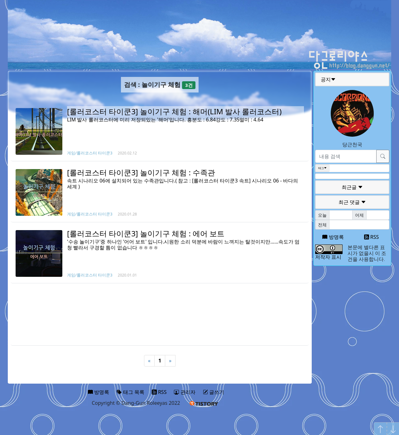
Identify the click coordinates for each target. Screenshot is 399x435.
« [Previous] (149, 360)
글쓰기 (213, 392)
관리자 (184, 392)
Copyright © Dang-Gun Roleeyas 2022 (136, 403)
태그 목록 (130, 392)
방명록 (333, 237)
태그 (322, 168)
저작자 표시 (328, 256)
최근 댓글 (352, 202)
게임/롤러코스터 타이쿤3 (90, 153)
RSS (371, 237)
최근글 (352, 187)
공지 (328, 79)
